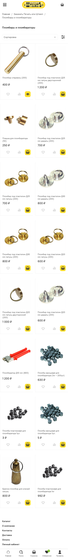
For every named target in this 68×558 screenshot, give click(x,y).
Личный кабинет (10, 544)
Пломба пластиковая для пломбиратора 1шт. (14, 432)
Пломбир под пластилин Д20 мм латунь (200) (51, 255)
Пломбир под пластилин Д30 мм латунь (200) (16, 255)
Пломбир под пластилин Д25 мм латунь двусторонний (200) (51, 80)
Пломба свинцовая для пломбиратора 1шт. (48, 432)
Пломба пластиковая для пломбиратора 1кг (49, 490)
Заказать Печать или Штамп (28, 14)
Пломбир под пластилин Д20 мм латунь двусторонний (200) (16, 315)
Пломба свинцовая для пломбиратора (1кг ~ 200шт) (51, 374)
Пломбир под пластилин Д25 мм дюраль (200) (51, 139)
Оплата (6, 539)
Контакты (7, 530)
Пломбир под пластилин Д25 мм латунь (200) (16, 197)
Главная (6, 14)
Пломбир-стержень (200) (14, 77)
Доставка (7, 535)
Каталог (6, 521)
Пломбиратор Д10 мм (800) (15, 373)
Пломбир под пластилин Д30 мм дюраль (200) (51, 197)
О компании (8, 525)
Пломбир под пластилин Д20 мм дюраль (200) (51, 313)
